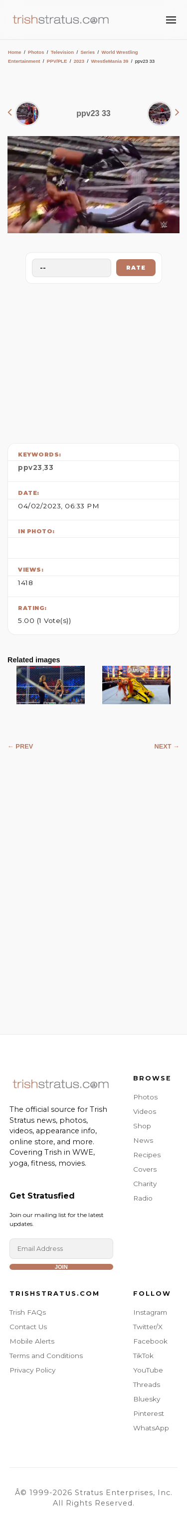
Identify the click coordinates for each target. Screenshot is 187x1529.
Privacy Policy (32, 1370)
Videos (144, 1111)
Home (14, 52)
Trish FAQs (27, 1312)
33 (48, 467)
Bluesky (146, 1399)
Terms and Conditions (46, 1356)
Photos (36, 52)
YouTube (148, 1370)
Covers (145, 1169)
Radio (143, 1198)
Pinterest (148, 1413)
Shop (142, 1126)
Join (61, 1267)
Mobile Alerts (31, 1341)
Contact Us (28, 1327)
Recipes (147, 1155)
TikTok (143, 1356)
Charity (145, 1184)
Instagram (150, 1312)
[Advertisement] (94, 361)
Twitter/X (148, 1327)
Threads (146, 1384)
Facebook (150, 1341)
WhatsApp (151, 1428)
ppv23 (30, 467)
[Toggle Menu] (171, 20)
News (143, 1140)
